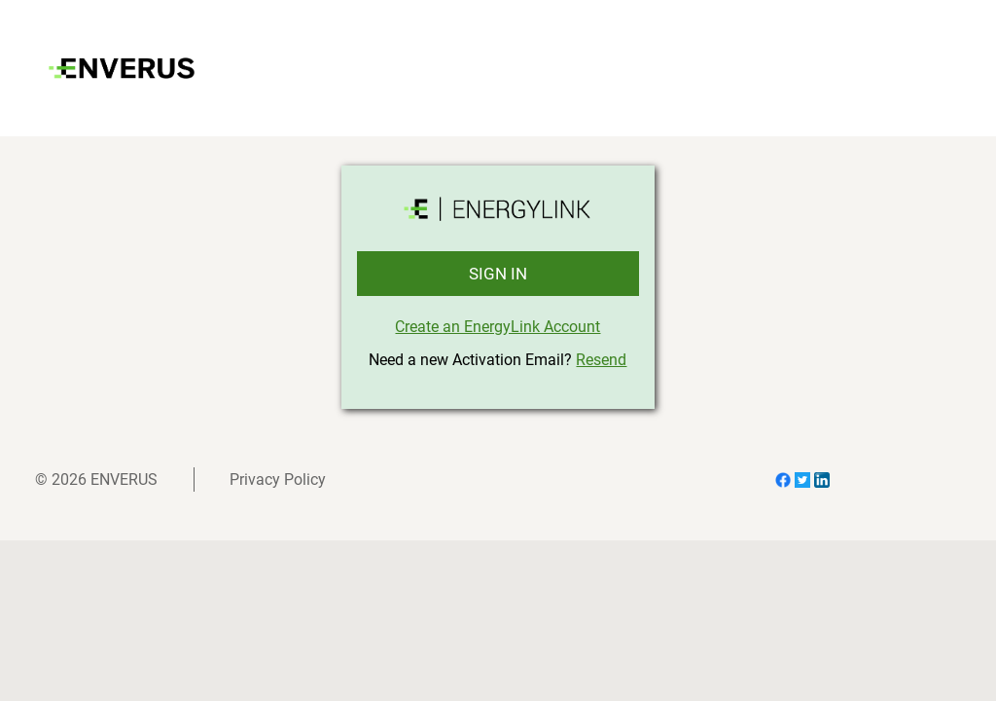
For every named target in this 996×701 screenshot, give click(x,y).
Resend (601, 359)
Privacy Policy (278, 479)
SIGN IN (498, 273)
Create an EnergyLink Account (497, 326)
